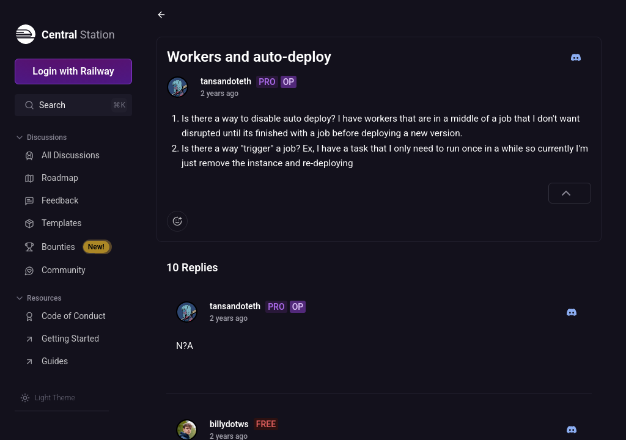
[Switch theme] (48, 397)
